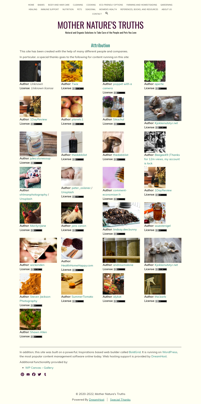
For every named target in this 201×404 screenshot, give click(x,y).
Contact (97, 13)
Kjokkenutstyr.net (166, 123)
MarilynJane (38, 225)
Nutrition (68, 9)
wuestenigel (163, 225)
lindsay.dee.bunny (125, 229)
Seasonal (90, 9)
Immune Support (50, 9)
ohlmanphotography (33, 194)
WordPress (169, 352)
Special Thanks (120, 399)
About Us (167, 9)
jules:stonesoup (40, 158)
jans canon (79, 225)
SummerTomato (82, 296)
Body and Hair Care (58, 4)
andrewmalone (123, 265)
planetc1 (77, 119)
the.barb (160, 296)
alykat (117, 296)
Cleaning (78, 4)
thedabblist (79, 155)
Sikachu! (118, 119)
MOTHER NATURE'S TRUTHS (100, 24)
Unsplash (26, 199)
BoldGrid (135, 352)
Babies (41, 4)
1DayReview (38, 119)
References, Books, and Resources (139, 9)
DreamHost (159, 356)
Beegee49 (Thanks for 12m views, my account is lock (162, 159)
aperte (159, 84)
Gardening (166, 4)
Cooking (91, 4)
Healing (33, 9)
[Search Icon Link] (107, 13)
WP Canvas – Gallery (39, 367)
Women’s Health (108, 9)
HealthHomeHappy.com (77, 265)
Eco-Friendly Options (111, 4)
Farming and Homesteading (141, 4)
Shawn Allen (38, 332)
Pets (79, 9)
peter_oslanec (81, 188)
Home (31, 4)
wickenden (37, 265)
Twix (75, 84)
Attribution (100, 45)
